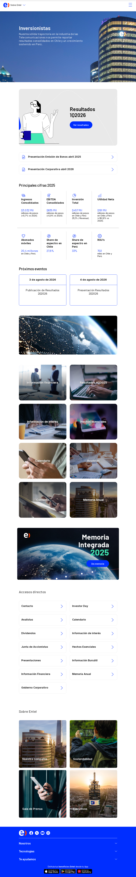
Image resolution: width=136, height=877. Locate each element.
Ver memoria (97, 563)
